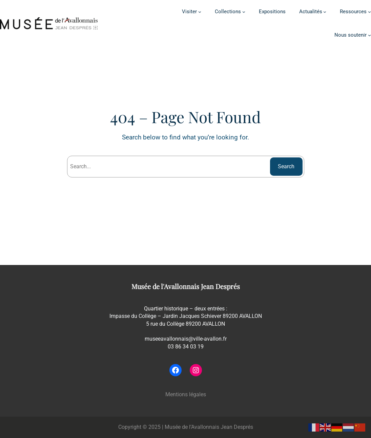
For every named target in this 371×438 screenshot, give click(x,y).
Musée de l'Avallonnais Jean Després (185, 286)
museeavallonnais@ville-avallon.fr (186, 339)
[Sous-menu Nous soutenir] (369, 35)
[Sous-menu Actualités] (324, 11)
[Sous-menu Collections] (243, 11)
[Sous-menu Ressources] (369, 11)
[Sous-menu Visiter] (199, 11)
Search (286, 166)
